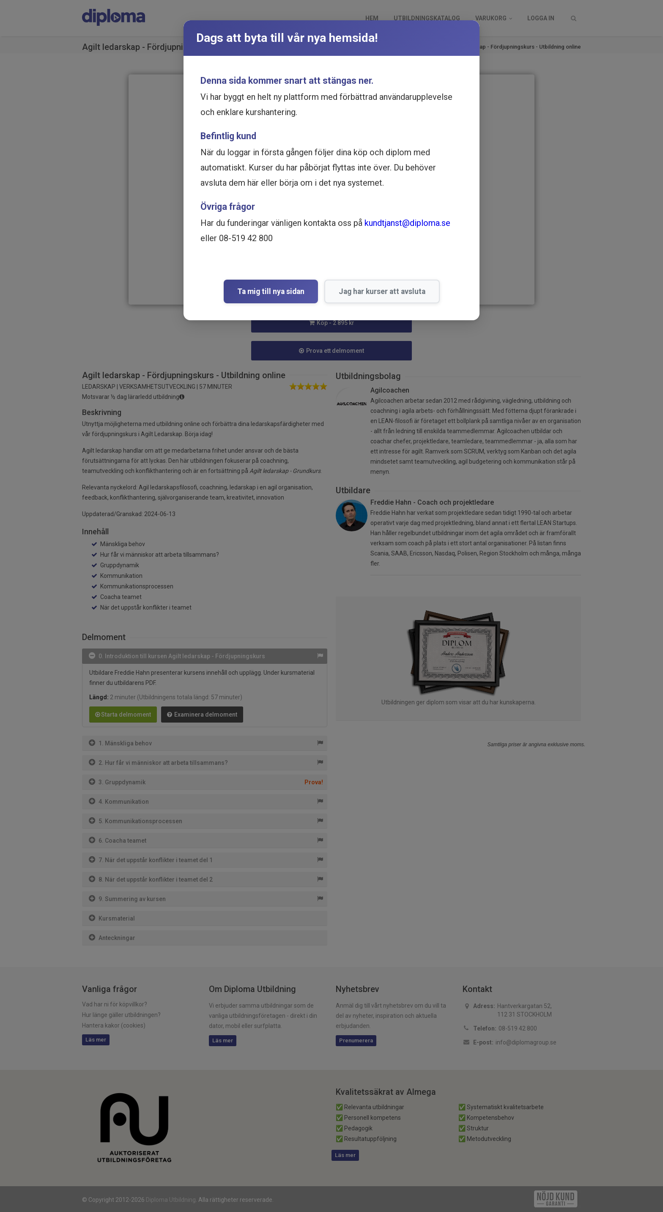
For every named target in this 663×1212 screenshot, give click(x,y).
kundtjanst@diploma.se (407, 223)
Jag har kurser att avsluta (382, 291)
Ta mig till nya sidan (270, 291)
